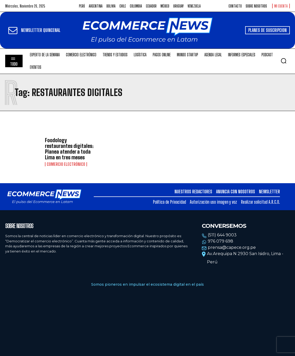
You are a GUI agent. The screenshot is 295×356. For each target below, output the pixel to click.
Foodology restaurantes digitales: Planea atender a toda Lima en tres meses (69, 148)
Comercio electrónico (66, 164)
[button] (283, 60)
